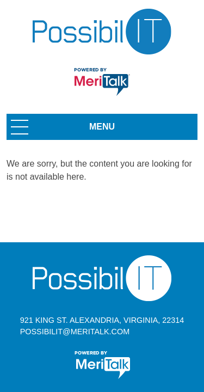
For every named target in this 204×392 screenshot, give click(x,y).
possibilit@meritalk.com (74, 331)
